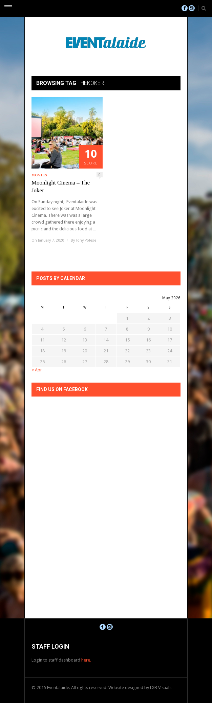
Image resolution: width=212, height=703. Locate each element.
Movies (39, 175)
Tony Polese (86, 240)
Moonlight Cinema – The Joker (60, 186)
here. (86, 660)
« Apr (36, 369)
